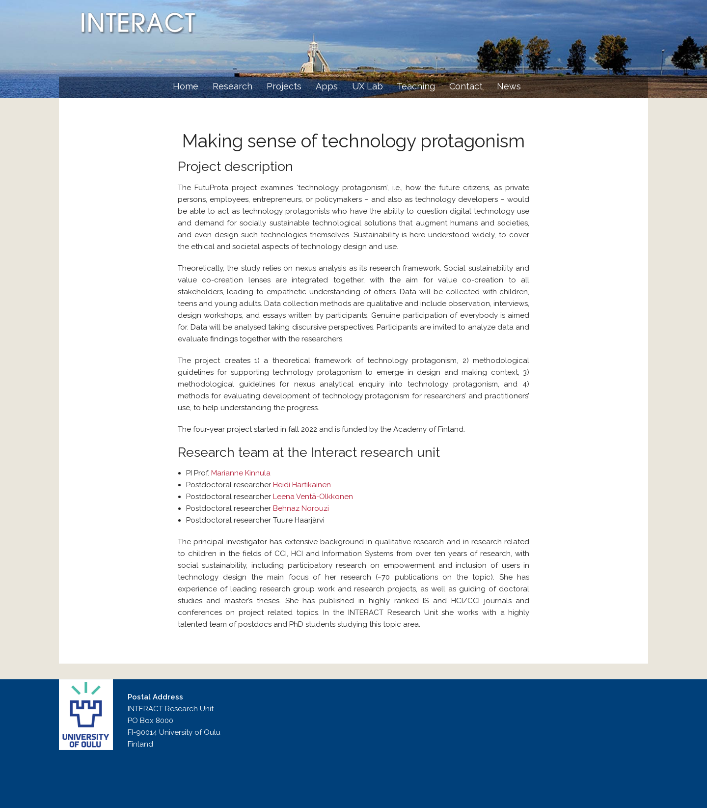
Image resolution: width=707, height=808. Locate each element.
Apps (327, 86)
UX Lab (367, 86)
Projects (284, 86)
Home (185, 86)
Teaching (416, 86)
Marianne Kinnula (241, 473)
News (509, 86)
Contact (466, 86)
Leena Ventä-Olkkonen (313, 496)
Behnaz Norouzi (301, 508)
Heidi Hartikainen (302, 484)
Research (232, 86)
